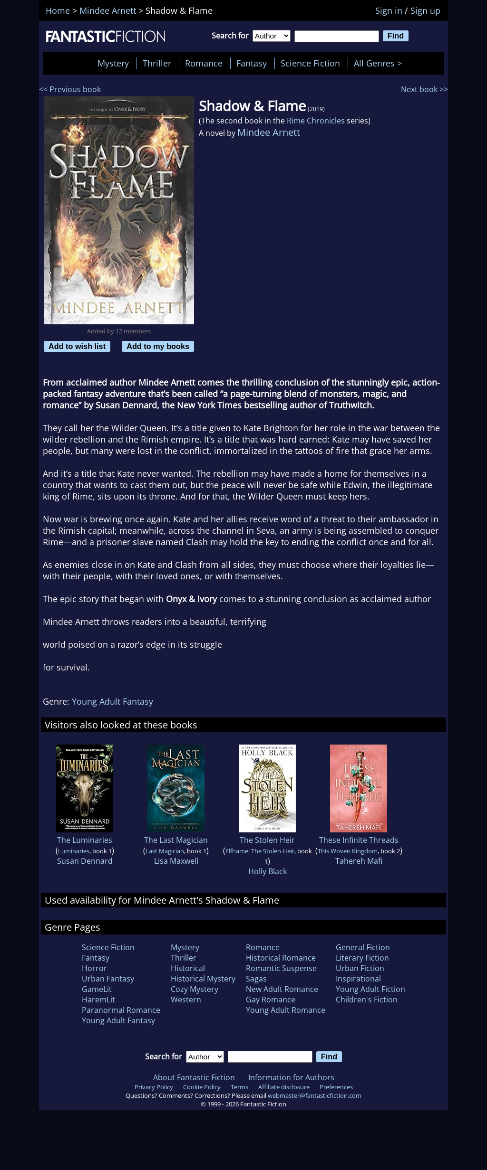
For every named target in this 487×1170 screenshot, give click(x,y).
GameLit (97, 989)
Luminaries (73, 851)
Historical (188, 968)
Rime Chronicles (316, 120)
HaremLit (98, 999)
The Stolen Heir (267, 840)
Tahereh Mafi (358, 861)
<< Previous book (70, 89)
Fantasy (251, 63)
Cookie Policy (202, 1087)
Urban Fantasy (108, 978)
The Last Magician (176, 840)
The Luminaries (84, 840)
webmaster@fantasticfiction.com (314, 1095)
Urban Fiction (360, 968)
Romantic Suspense (281, 968)
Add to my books (158, 346)
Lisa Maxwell (176, 861)
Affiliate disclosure (284, 1087)
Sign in (388, 10)
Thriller (157, 63)
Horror (94, 968)
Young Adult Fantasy (112, 701)
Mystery (113, 63)
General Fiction (363, 947)
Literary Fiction (362, 958)
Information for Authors (291, 1077)
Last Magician (165, 851)
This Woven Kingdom (348, 851)
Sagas (256, 978)
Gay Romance (270, 999)
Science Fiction (310, 63)
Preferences (336, 1087)
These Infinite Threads (359, 840)
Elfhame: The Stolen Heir (259, 851)
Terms (239, 1087)
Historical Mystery (203, 978)
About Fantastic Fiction (194, 1077)
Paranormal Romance (121, 1010)
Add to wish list (77, 346)
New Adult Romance (282, 989)
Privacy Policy (154, 1087)
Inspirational (358, 978)
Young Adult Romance (285, 1010)
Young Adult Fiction (370, 989)
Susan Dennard (85, 861)
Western (186, 999)
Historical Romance (281, 958)
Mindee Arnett (268, 132)
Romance (204, 63)
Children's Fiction (367, 999)
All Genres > (380, 63)
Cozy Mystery (194, 989)
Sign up (425, 10)
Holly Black (267, 871)
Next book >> (424, 89)
